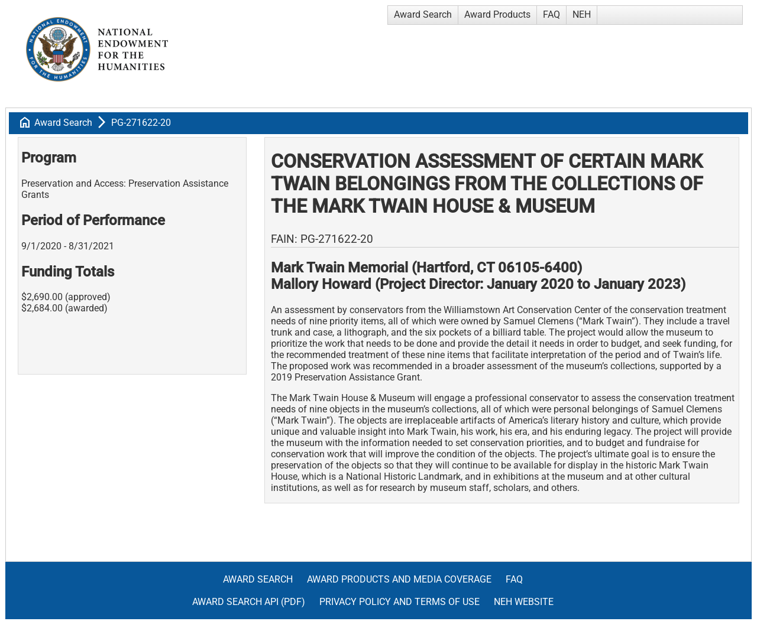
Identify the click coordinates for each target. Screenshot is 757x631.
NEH (581, 14)
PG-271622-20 (141, 122)
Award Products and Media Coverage (399, 579)
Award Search (423, 14)
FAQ (551, 14)
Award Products (497, 14)
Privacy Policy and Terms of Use (399, 601)
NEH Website (524, 601)
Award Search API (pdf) (248, 601)
